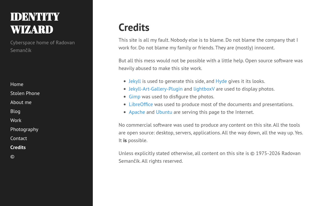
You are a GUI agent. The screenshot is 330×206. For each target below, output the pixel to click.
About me (21, 102)
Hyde (221, 81)
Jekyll (135, 81)
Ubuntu (164, 112)
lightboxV (204, 88)
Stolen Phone (25, 93)
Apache (137, 112)
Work (15, 120)
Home (16, 84)
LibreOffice (141, 104)
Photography (24, 129)
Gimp (135, 96)
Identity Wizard (34, 23)
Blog (15, 111)
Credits (18, 147)
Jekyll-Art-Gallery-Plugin (156, 88)
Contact (18, 138)
